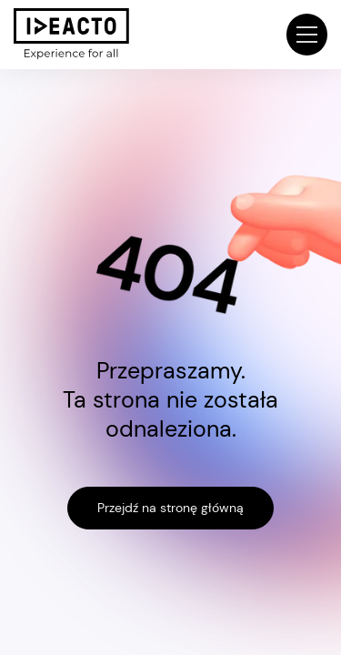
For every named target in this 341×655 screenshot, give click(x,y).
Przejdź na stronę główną (170, 507)
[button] (306, 34)
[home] (71, 34)
